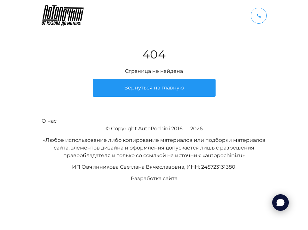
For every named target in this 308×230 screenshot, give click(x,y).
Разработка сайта (154, 178)
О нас (49, 121)
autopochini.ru (223, 155)
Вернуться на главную (154, 88)
